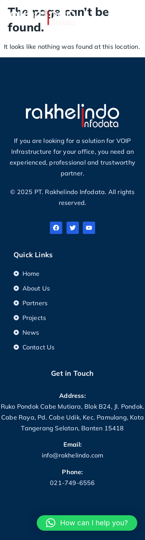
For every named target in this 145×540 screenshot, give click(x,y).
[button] (133, 14)
